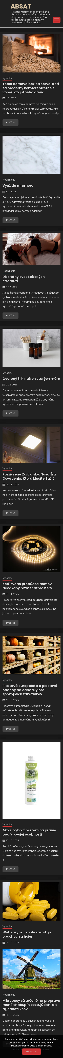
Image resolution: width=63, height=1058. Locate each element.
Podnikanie (9, 179)
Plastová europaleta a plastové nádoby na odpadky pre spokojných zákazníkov (30, 689)
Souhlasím (31, 1051)
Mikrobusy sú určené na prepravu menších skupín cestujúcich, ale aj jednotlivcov (31, 1004)
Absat (21, 6)
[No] (58, 1046)
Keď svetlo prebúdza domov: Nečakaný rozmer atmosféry (28, 586)
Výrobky (7, 78)
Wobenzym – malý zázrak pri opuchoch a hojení (27, 934)
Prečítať (10, 122)
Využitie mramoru (18, 185)
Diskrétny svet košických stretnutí (24, 278)
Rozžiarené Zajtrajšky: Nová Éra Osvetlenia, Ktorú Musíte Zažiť (29, 476)
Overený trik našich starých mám (31, 378)
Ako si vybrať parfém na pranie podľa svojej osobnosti (29, 832)
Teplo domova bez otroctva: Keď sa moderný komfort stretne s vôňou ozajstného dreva (31, 88)
